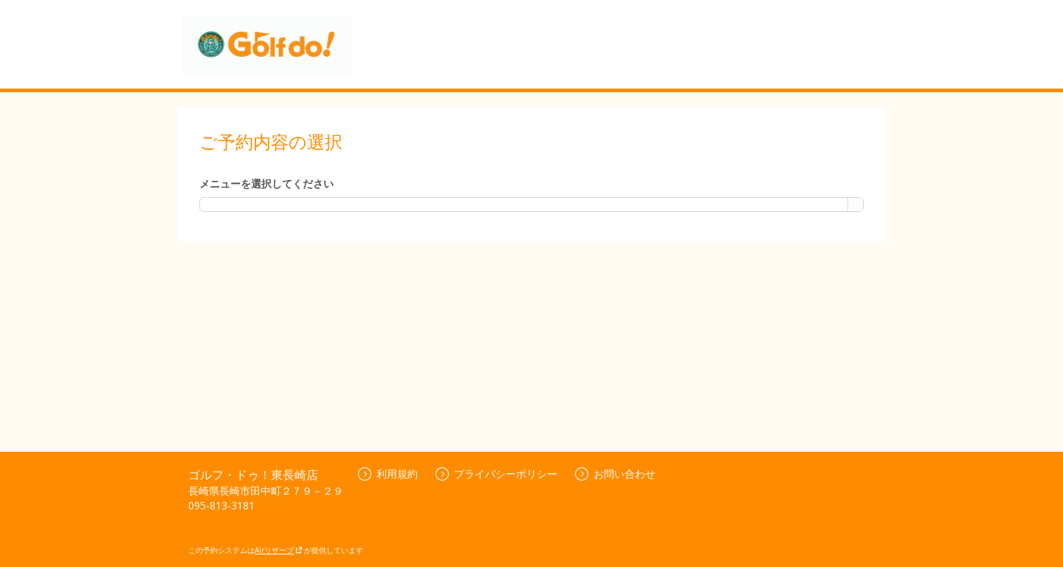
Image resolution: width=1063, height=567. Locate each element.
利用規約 (388, 474)
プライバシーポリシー (496, 474)
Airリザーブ (279, 550)
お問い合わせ (615, 474)
